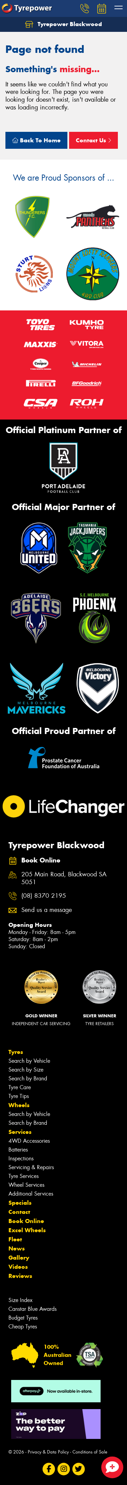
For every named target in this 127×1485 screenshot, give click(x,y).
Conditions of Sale (89, 1452)
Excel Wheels (27, 1230)
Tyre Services (23, 1176)
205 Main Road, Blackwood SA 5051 (64, 878)
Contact (19, 1212)
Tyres (15, 1052)
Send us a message (46, 910)
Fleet (15, 1239)
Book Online (26, 1221)
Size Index (20, 1300)
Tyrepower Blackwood (63, 24)
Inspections (21, 1158)
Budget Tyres (23, 1317)
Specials (19, 1202)
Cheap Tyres (22, 1326)
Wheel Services (26, 1184)
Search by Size (25, 1069)
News (16, 1248)
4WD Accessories (29, 1140)
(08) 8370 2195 (43, 896)
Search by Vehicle (29, 1060)
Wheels (18, 1105)
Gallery (18, 1257)
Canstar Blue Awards (32, 1309)
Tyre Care (19, 1087)
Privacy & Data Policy (48, 1452)
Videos (18, 1266)
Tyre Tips (18, 1096)
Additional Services (30, 1193)
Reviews (20, 1276)
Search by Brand (27, 1078)
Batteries (18, 1149)
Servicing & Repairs (31, 1167)
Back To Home (36, 140)
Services (19, 1132)
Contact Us (93, 140)
